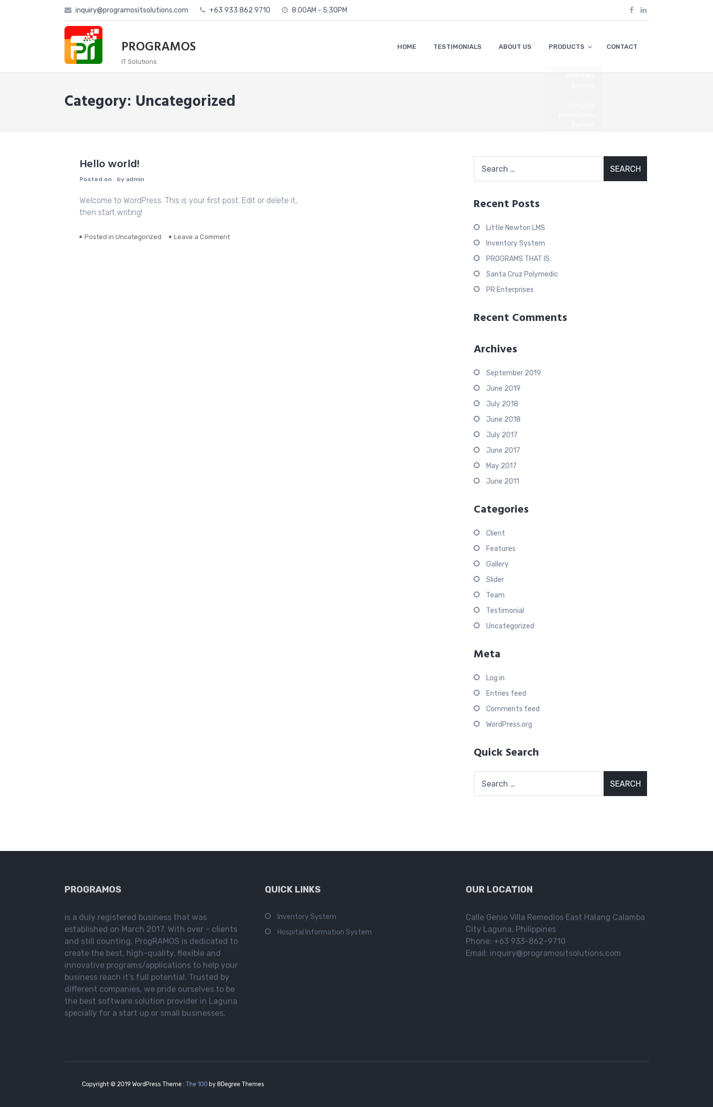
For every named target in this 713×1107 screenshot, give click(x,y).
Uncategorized (138, 237)
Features (501, 549)
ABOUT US (515, 46)
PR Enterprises (510, 289)
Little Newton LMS (515, 228)
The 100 (193, 1084)
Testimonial (505, 610)
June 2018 (503, 419)
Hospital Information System (324, 935)
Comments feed (513, 709)
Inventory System (515, 243)
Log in (495, 678)
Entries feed (506, 693)
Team (495, 595)
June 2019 (503, 388)
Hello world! (109, 164)
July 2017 (502, 435)
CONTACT (622, 46)
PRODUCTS (567, 46)
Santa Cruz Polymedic (522, 274)
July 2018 (502, 404)
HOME (406, 46)
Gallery (497, 564)
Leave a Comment (202, 237)
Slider (495, 579)
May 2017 (501, 466)
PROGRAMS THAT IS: (518, 259)
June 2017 (503, 450)
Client (495, 533)
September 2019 (513, 373)
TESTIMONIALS (457, 46)
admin (135, 179)
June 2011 (502, 481)
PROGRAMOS (158, 47)
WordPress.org (509, 724)
